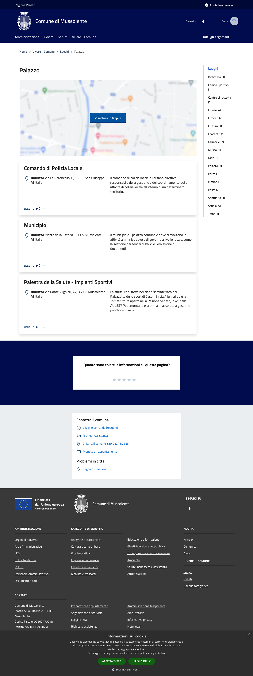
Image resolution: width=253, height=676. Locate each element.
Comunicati (191, 546)
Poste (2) (213, 189)
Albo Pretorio (135, 612)
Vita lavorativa (80, 553)
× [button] (248, 634)
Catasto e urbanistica (84, 567)
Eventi (188, 579)
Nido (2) (213, 158)
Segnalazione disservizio (86, 612)
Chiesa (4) (214, 110)
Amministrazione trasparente (146, 606)
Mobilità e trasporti (83, 574)
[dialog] (126, 653)
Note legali (134, 626)
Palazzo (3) (215, 166)
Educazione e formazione (143, 539)
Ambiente (133, 560)
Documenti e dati (26, 580)
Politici (19, 567)
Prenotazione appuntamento (89, 606)
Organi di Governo (26, 539)
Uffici (18, 553)
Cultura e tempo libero (85, 546)
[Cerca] (233, 21)
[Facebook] (200, 21)
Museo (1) (214, 150)
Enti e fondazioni (25, 560)
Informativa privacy (139, 619)
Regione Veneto (25, 5)
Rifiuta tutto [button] (142, 661)
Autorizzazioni (136, 573)
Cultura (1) (215, 126)
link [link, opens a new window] (163, 653)
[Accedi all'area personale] (219, 5)
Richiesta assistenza (84, 626)
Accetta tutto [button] (111, 661)
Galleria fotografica (196, 585)
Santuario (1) (216, 197)
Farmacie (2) (216, 142)
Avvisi (187, 553)
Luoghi (64, 51)
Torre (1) (213, 213)
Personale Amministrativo (31, 574)
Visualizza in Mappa (108, 118)
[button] (127, 669)
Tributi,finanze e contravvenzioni (148, 553)
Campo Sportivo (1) (218, 87)
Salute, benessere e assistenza (147, 567)
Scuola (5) (214, 205)
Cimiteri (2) (215, 118)
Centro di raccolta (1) (219, 99)
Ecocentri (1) (216, 134)
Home (23, 51)
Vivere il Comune (44, 51)
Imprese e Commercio (85, 560)
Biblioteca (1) (216, 77)
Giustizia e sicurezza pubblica (146, 546)
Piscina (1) (214, 181)
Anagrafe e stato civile (85, 539)
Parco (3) (213, 174)
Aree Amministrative (28, 546)
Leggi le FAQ (79, 619)
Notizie (188, 539)
